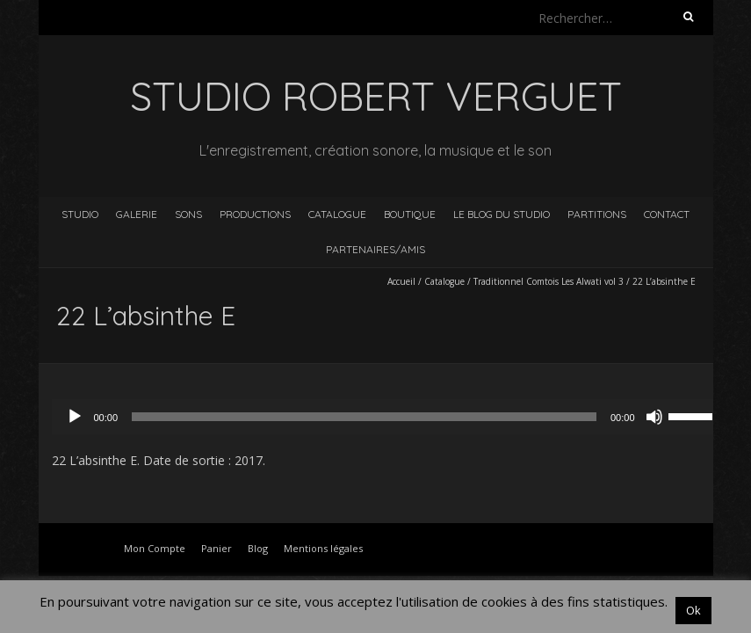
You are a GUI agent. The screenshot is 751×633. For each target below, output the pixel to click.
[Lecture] (74, 417)
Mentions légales (323, 548)
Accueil (401, 281)
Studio (79, 214)
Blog (258, 548)
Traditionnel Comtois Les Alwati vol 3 (548, 281)
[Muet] (654, 417)
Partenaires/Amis (375, 249)
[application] (389, 416)
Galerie (136, 214)
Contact (667, 214)
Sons (188, 214)
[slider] (364, 416)
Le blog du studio (501, 214)
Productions (255, 214)
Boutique (410, 214)
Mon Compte (154, 548)
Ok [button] (693, 610)
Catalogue (337, 214)
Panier (216, 548)
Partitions (596, 214)
